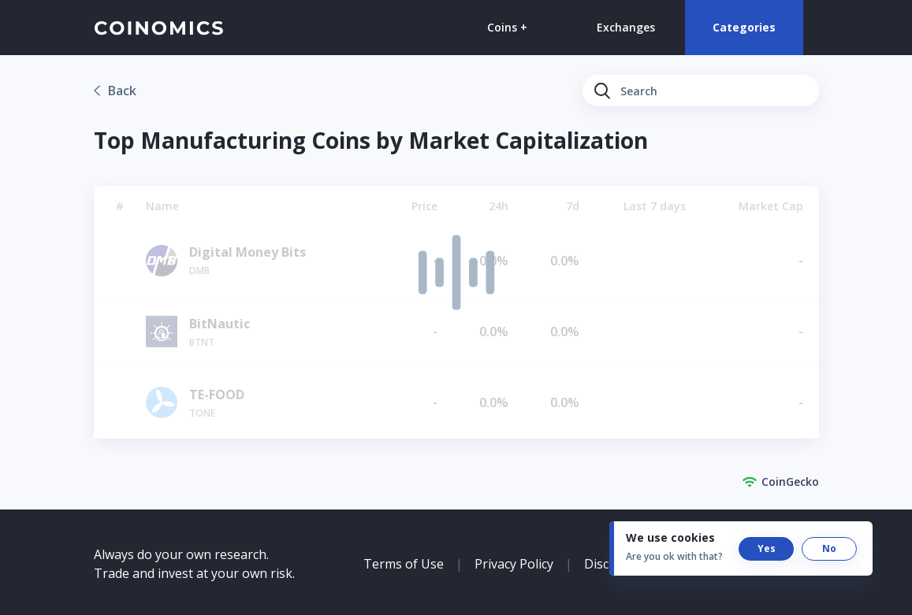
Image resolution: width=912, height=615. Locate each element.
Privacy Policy (514, 563)
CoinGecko (780, 482)
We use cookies (670, 537)
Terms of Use (403, 563)
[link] (115, 90)
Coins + (507, 27)
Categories (744, 27)
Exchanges (626, 27)
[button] (766, 549)
